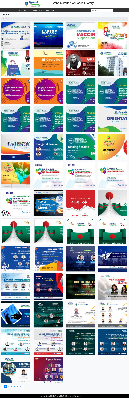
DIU (25, 10)
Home (19, 10)
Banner (10, 19)
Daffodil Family (36, 10)
